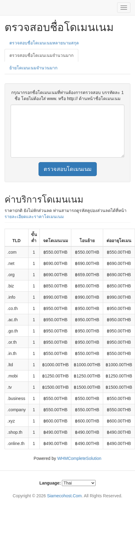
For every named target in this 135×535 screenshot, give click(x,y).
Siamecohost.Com (64, 495)
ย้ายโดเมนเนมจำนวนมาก (33, 67)
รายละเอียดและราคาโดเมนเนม (34, 216)
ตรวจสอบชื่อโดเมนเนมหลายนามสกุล (44, 42)
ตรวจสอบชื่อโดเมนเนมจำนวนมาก (41, 55)
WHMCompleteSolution (79, 458)
